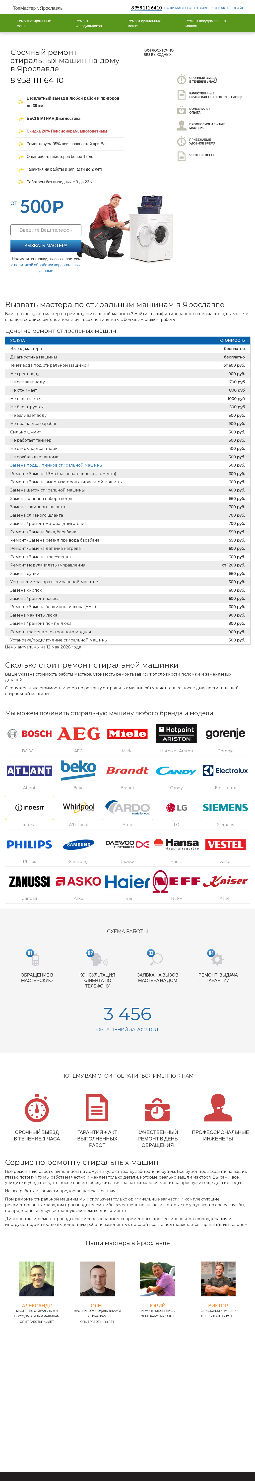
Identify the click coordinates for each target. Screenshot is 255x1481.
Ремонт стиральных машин (34, 23)
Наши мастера (177, 8)
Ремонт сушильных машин (144, 23)
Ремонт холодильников (88, 23)
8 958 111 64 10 (146, 7)
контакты (220, 8)
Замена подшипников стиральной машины (56, 465)
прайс (239, 8)
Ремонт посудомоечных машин (206, 23)
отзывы (201, 8)
